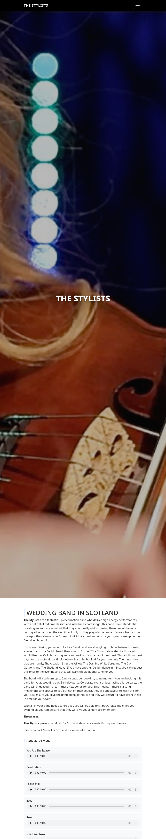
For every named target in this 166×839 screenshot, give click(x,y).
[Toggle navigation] (137, 5)
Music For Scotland (55, 730)
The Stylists (36, 5)
